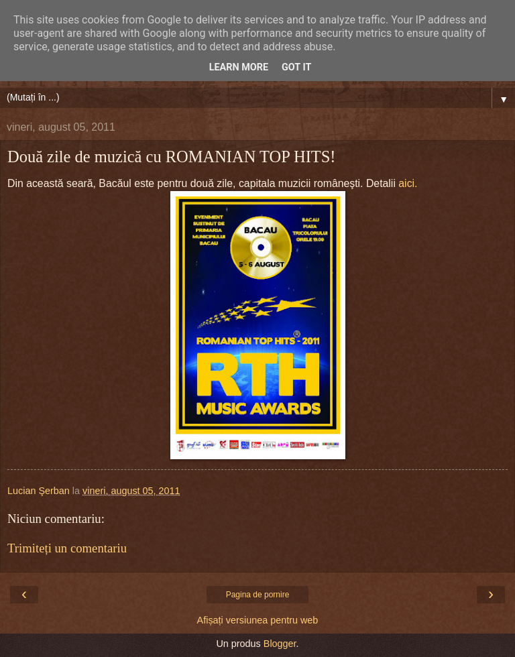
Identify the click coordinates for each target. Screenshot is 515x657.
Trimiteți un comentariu (67, 548)
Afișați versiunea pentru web (258, 620)
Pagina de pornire (258, 594)
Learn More (238, 67)
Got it (296, 67)
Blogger (280, 643)
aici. (407, 183)
